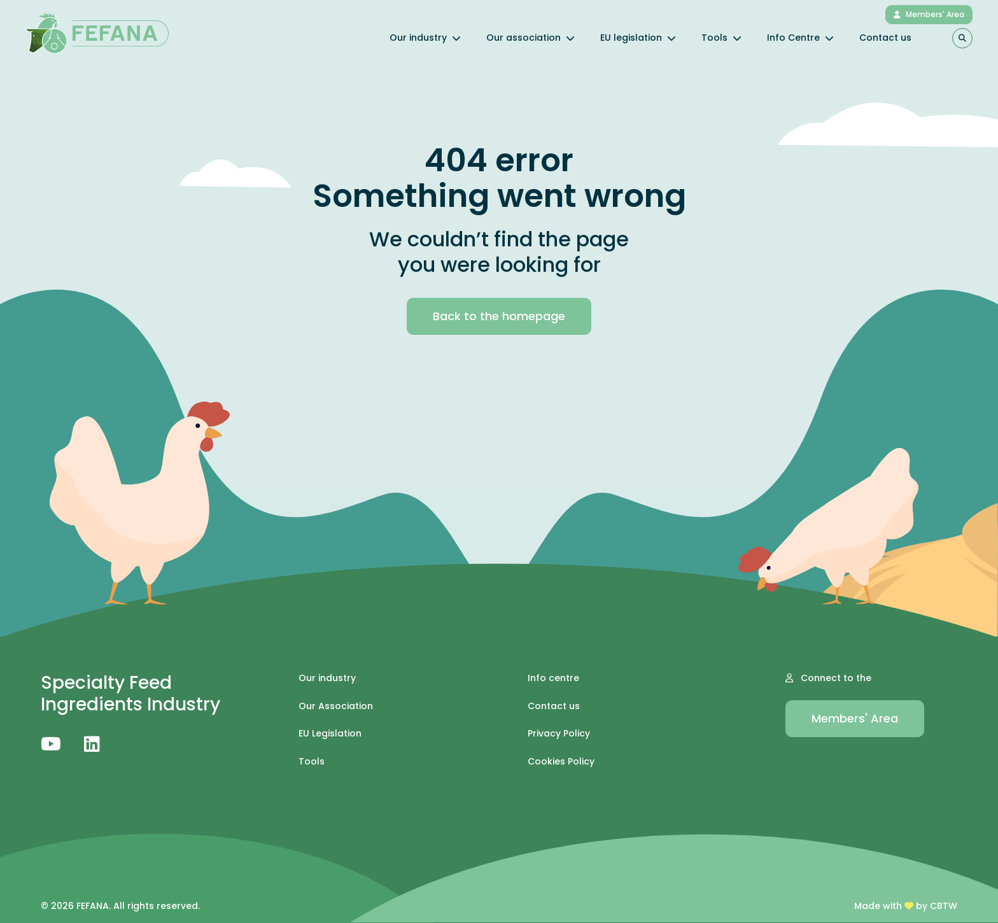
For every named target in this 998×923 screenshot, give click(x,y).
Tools (721, 37)
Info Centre (800, 37)
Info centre (553, 678)
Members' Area (929, 14)
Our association (530, 37)
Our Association (336, 706)
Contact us (885, 37)
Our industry (425, 37)
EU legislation (638, 37)
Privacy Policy (559, 734)
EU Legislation (330, 734)
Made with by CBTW (905, 906)
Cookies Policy (561, 762)
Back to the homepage (499, 316)
